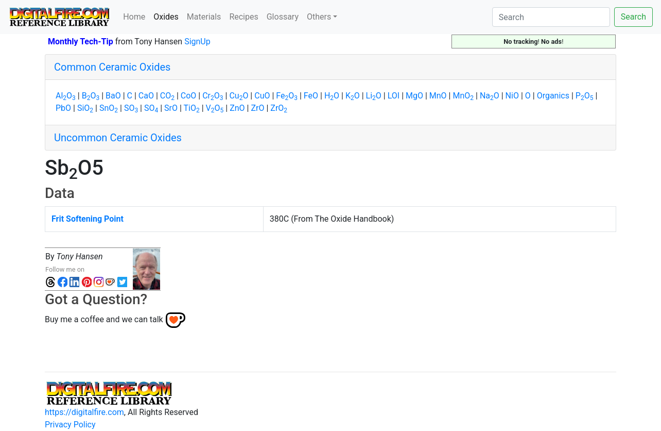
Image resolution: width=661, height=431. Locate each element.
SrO (171, 108)
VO (215, 108)
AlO (66, 96)
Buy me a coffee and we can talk (104, 319)
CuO (238, 96)
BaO (113, 96)
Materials (204, 17)
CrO (212, 96)
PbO (63, 108)
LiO (373, 96)
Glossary (283, 17)
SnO (108, 108)
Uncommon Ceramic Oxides (118, 137)
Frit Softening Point (87, 219)
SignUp (197, 41)
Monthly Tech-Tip (80, 41)
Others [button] (319, 17)
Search (633, 17)
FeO (287, 96)
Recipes (243, 17)
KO (352, 96)
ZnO (237, 108)
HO (331, 96)
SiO (85, 108)
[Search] (551, 17)
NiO (512, 96)
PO (585, 96)
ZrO (257, 108)
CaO (146, 96)
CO (167, 96)
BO (90, 96)
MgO (414, 96)
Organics (553, 96)
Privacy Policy (70, 424)
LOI (393, 96)
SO (131, 108)
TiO (192, 108)
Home (134, 17)
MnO (438, 96)
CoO (189, 96)
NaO (489, 96)
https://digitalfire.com (84, 412)
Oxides (168, 16)
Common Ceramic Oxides (112, 67)
